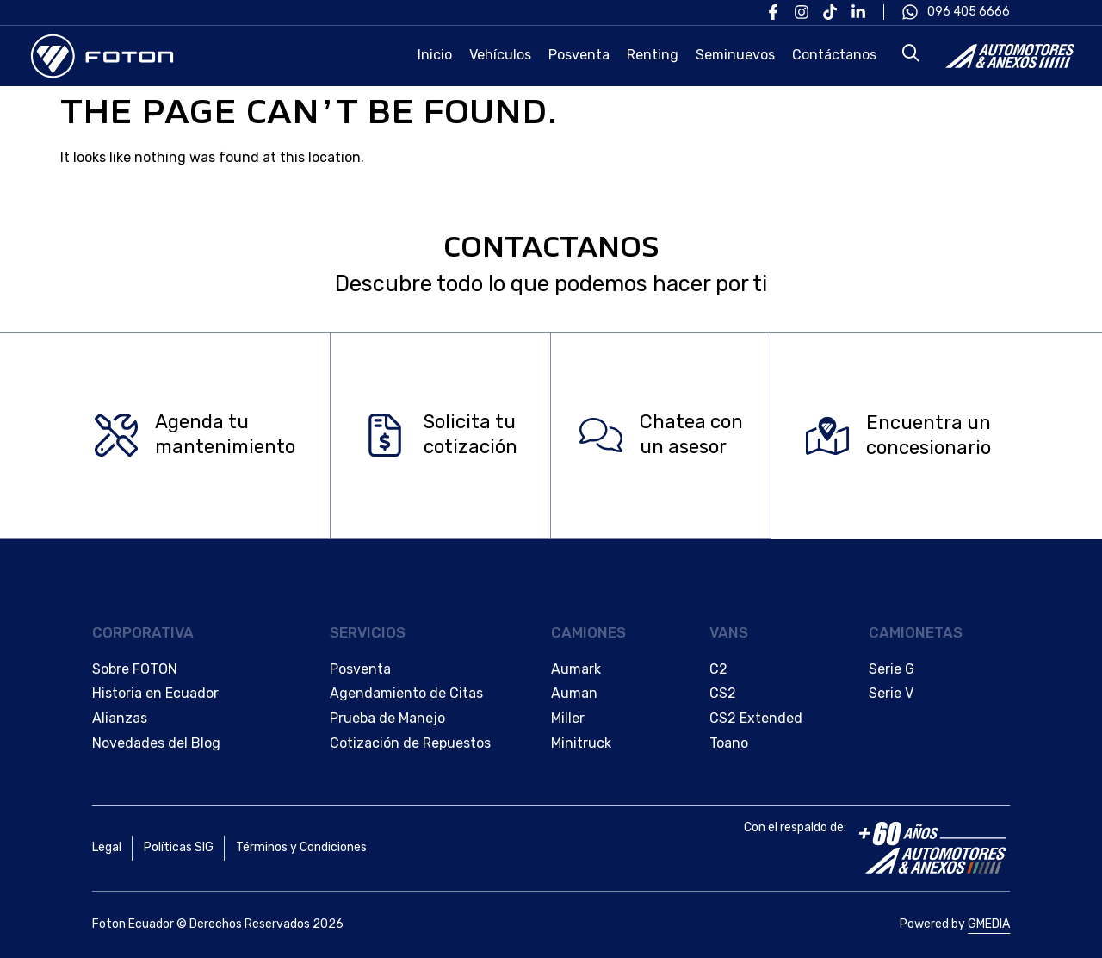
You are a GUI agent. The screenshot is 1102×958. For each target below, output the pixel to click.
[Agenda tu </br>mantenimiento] (116, 435)
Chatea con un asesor (691, 435)
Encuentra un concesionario (928, 435)
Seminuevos (735, 55)
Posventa (579, 55)
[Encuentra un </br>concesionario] (827, 435)
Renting (652, 55)
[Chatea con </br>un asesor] (600, 435)
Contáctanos (834, 55)
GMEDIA (989, 924)
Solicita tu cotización (470, 435)
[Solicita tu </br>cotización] (384, 435)
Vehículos (500, 55)
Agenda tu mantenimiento (225, 435)
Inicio (435, 55)
